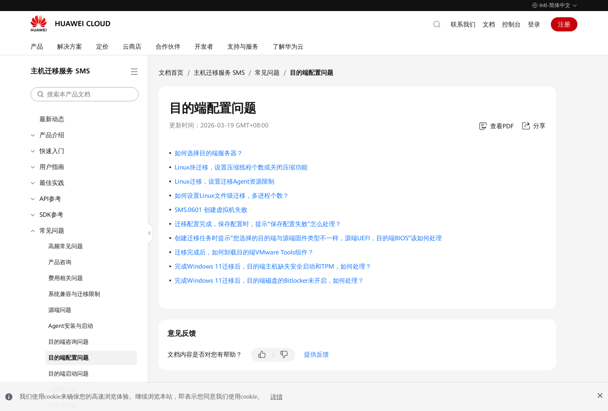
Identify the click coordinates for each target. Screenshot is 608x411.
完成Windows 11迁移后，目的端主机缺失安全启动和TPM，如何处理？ (273, 266)
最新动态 (51, 119)
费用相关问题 (65, 278)
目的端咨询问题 (68, 341)
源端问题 (59, 310)
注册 (564, 24)
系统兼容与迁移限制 (74, 294)
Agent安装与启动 (70, 326)
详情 (276, 396)
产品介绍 (51, 134)
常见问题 (51, 230)
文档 (489, 24)
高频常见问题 (65, 246)
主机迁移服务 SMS (219, 72)
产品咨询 (59, 262)
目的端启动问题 (68, 373)
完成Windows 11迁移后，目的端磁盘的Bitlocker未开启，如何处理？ (269, 280)
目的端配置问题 (68, 357)
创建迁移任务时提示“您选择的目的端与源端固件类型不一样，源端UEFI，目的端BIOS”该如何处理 (308, 238)
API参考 (50, 198)
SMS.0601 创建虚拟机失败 (211, 209)
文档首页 (171, 72)
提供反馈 (316, 354)
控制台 (511, 24)
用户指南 (51, 166)
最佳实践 (51, 182)
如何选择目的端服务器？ (209, 153)
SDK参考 (51, 214)
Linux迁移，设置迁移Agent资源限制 (224, 181)
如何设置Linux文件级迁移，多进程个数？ (232, 195)
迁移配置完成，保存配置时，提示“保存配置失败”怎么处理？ (258, 223)
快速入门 (51, 150)
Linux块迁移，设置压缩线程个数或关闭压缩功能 (241, 167)
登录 (534, 24)
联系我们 (463, 24)
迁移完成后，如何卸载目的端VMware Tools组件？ (244, 252)
